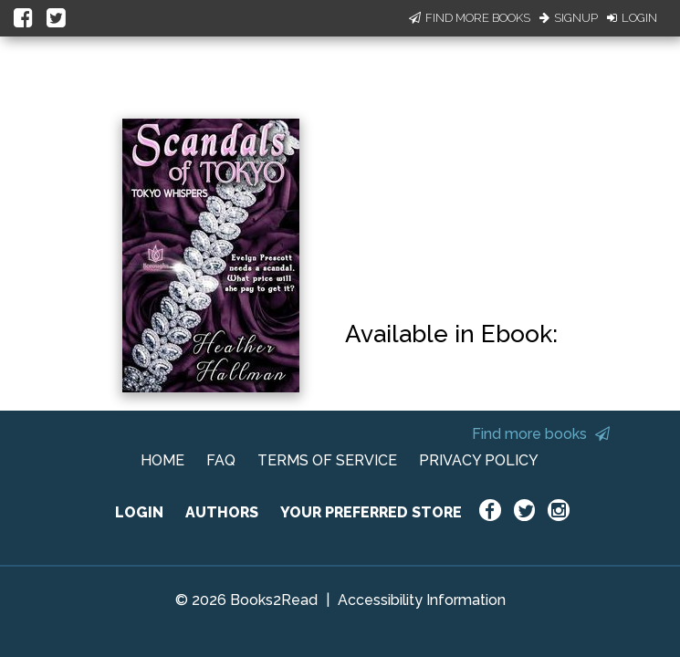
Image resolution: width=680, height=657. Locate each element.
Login (632, 18)
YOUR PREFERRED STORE (371, 512)
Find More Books (469, 18)
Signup (568, 18)
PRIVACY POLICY (479, 460)
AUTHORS (221, 512)
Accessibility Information (422, 600)
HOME (162, 460)
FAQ (220, 460)
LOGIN (139, 512)
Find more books (541, 434)
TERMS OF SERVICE (327, 460)
